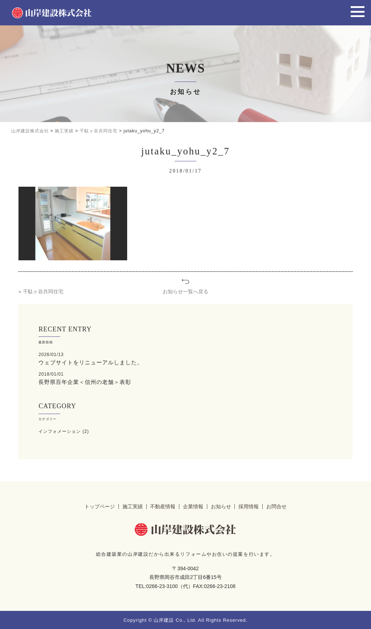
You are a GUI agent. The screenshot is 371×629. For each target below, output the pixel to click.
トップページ (99, 506)
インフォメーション (59, 430)
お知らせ (221, 506)
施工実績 (132, 506)
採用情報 (248, 506)
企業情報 (193, 506)
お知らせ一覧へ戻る (185, 291)
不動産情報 (162, 506)
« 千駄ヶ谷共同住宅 (40, 291)
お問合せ (276, 506)
